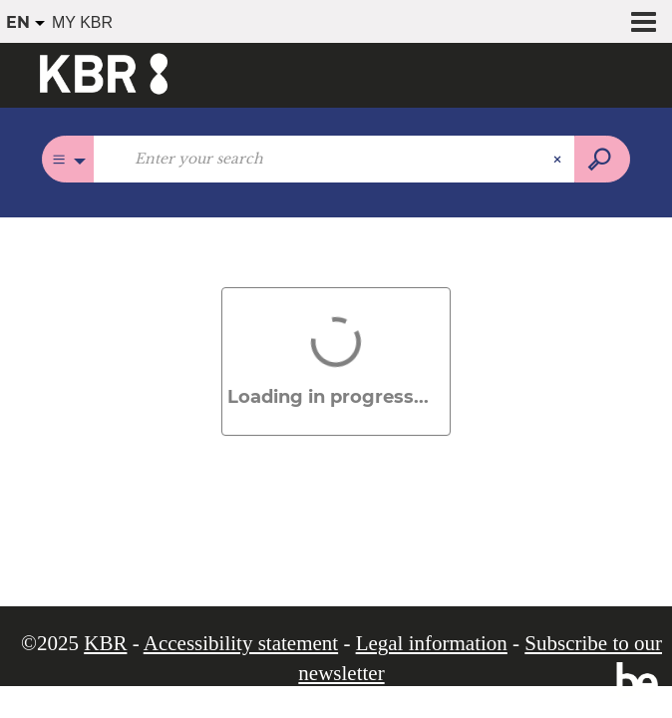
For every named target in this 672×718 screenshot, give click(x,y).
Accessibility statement (241, 643)
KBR (105, 643)
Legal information (431, 643)
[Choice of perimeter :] (68, 159)
